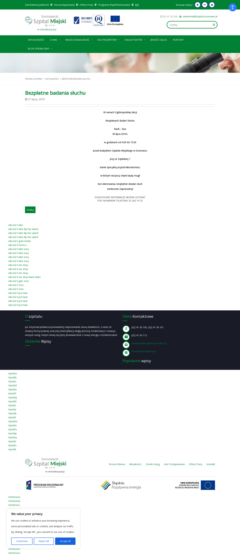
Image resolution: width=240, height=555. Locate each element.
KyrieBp (12, 433)
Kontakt (178, 39)
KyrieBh (12, 401)
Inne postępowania (64, 4)
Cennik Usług (153, 464)
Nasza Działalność (79, 39)
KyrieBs (12, 445)
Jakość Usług (158, 39)
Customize (22, 541)
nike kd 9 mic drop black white (24, 277)
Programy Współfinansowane (114, 4)
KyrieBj (12, 409)
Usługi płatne (135, 39)
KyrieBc (12, 381)
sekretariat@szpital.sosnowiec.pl (200, 16)
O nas (55, 39)
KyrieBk (12, 413)
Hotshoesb (14, 501)
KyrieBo (12, 429)
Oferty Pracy (86, 4)
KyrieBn (12, 425)
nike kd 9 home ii (17, 245)
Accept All (65, 541)
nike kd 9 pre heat (18, 293)
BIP (137, 4)
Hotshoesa (14, 497)
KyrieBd (12, 385)
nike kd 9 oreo (16, 285)
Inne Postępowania (174, 464)
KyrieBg (12, 397)
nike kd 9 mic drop (18, 265)
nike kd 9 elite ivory (18, 249)
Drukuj (30, 209)
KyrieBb (12, 377)
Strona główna (33, 78)
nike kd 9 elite (15, 225)
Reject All (44, 541)
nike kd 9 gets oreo (18, 281)
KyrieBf (12, 393)
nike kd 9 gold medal (19, 241)
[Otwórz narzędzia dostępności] (233, 7)
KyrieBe (12, 389)
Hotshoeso (14, 553)
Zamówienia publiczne (37, 4)
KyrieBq (12, 437)
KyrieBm (13, 421)
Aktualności (36, 39)
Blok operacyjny (40, 48)
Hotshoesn (14, 549)
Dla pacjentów (108, 39)
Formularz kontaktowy (143, 351)
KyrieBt (12, 449)
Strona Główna (117, 464)
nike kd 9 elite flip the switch (23, 229)
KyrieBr (12, 441)
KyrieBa (12, 373)
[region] (43, 528)
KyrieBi (12, 405)
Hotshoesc (14, 505)
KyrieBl (12, 417)
